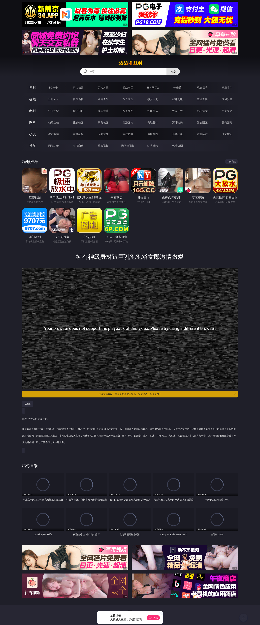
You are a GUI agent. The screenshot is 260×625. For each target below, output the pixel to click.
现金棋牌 (202, 87)
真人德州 (78, 87)
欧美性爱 (128, 111)
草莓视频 (103, 145)
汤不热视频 (127, 145)
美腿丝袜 (152, 122)
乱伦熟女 (202, 111)
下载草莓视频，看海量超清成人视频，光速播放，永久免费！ (167, 394)
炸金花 (177, 87)
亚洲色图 (78, 122)
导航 (32, 145)
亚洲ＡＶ (53, 99)
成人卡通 (103, 111)
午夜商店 (78, 145)
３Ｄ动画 (128, 99)
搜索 (173, 71)
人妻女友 (103, 134)
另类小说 (177, 134)
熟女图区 (202, 122)
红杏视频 (152, 145)
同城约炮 (53, 145)
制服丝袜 (152, 111)
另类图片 (227, 122)
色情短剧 (177, 145)
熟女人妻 (152, 99)
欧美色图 (103, 122)
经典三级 (177, 111)
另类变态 (227, 111)
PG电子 (53, 87)
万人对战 (103, 87)
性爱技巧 (227, 134)
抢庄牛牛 (227, 87)
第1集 (28, 404)
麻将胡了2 (153, 87)
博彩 (32, 87)
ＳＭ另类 (227, 99)
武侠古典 (128, 134)
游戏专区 (128, 87)
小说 (32, 134)
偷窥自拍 (53, 122)
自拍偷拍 (78, 99)
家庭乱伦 (78, 134)
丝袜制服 (177, 99)
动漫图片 (128, 122)
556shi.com (130, 63)
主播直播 (202, 99)
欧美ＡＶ (103, 99)
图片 (32, 122)
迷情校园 (152, 134)
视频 (32, 99)
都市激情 (53, 134)
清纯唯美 (177, 122)
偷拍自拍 (78, 111)
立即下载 (153, 617)
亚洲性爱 (53, 111)
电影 (32, 110)
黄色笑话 (202, 134)
